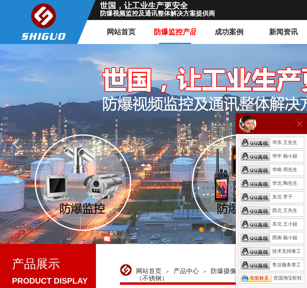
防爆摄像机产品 (233, 271)
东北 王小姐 (269, 224)
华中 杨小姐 (269, 156)
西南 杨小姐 (269, 237)
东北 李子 (267, 197)
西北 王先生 (269, 210)
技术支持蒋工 (271, 251)
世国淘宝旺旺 (271, 278)
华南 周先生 (269, 169)
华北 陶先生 (269, 183)
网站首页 (148, 271)
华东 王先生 (269, 142)
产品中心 (186, 271)
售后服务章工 (271, 265)
